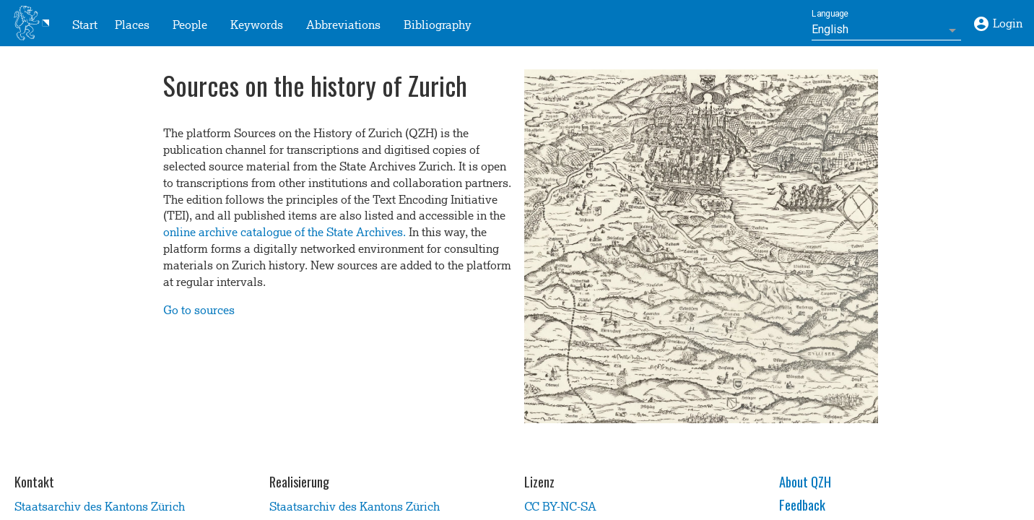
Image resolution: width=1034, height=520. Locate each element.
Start (84, 23)
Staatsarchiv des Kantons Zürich (99, 505)
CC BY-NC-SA (560, 505)
